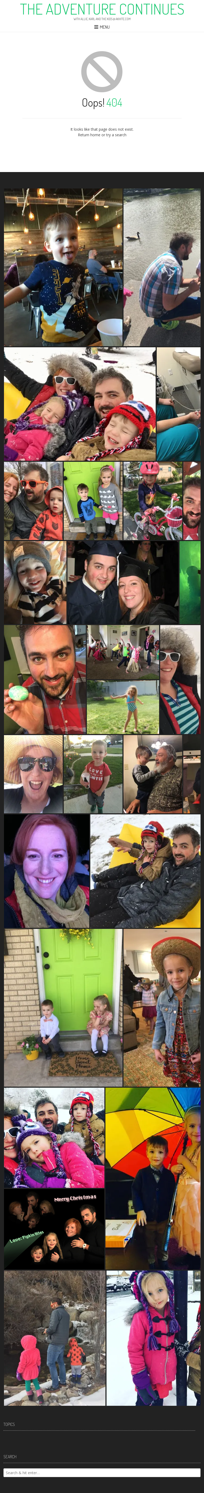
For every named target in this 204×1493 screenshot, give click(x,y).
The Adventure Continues (102, 8)
